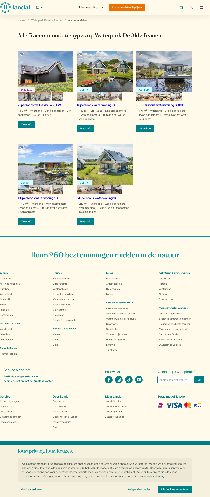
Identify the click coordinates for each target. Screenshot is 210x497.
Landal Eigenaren (114, 411)
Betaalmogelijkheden (10, 416)
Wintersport (165, 289)
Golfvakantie (59, 309)
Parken (22, 20)
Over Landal (59, 401)
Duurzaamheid (60, 406)
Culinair (163, 294)
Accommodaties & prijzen (127, 7)
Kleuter (57, 334)
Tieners (57, 339)
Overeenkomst (7, 411)
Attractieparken (114, 283)
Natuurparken (113, 278)
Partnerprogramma (62, 422)
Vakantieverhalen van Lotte (173, 307)
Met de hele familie (169, 334)
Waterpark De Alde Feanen (47, 20)
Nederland (5, 278)
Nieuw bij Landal (8, 348)
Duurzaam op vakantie (170, 344)
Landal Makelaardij (114, 416)
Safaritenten (112, 329)
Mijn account (6, 406)
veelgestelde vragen (27, 376)
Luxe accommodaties (117, 308)
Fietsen (163, 283)
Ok (199, 379)
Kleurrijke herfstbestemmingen (175, 324)
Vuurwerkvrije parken (117, 334)
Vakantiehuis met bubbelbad (120, 313)
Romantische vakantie (64, 294)
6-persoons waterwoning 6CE (97, 105)
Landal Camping (113, 401)
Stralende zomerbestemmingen (175, 318)
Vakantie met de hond (64, 299)
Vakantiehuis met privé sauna (121, 318)
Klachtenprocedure (10, 422)
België (3, 304)
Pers (55, 427)
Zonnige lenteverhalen (170, 313)
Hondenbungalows (115, 339)
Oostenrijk (5, 299)
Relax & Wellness (61, 304)
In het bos (5, 334)
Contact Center (43, 380)
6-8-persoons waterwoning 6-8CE (160, 105)
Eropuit (109, 272)
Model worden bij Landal (65, 416)
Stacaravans (112, 324)
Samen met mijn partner (171, 339)
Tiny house (112, 349)
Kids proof (58, 314)
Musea (109, 294)
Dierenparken (113, 289)
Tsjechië (4, 309)
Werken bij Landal (62, 411)
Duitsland (4, 289)
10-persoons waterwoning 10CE (39, 198)
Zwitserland (6, 294)
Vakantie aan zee (61, 278)
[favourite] (22, 54)
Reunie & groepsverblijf (65, 320)
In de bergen (6, 339)
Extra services (166, 299)
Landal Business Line (116, 406)
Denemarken (6, 314)
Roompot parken (8, 353)
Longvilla (110, 344)
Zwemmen (164, 278)
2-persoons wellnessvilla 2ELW (39, 105)
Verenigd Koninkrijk (10, 283)
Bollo (55, 344)
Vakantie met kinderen (64, 328)
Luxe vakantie (60, 283)
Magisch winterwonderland (173, 329)
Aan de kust (6, 329)
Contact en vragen (9, 401)
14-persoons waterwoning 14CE (99, 198)
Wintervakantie (60, 289)
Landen (4, 272)
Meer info (26, 124)
